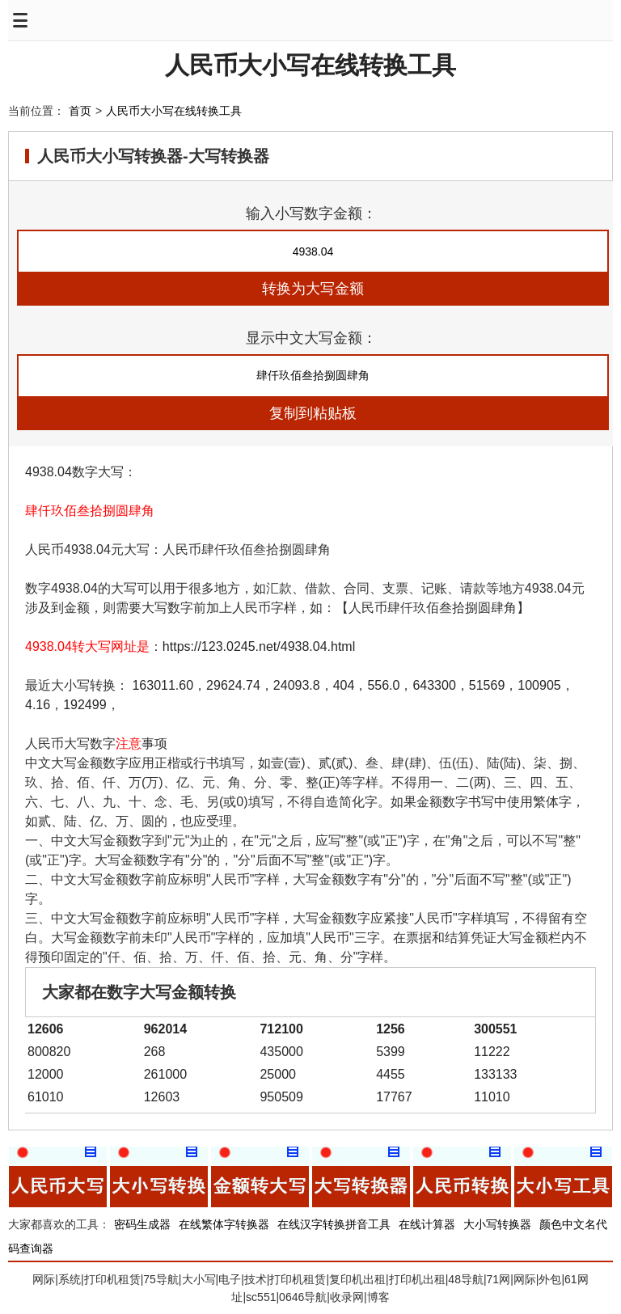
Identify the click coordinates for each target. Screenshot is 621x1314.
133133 (495, 1074)
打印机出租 (417, 1279)
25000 (278, 1074)
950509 (281, 1097)
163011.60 (162, 685)
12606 (45, 1029)
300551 (495, 1029)
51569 (487, 685)
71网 (499, 1279)
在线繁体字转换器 (224, 1224)
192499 (84, 705)
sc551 (261, 1297)
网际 (43, 1279)
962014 (165, 1029)
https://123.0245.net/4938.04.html (259, 646)
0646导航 (303, 1297)
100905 (539, 685)
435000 (281, 1051)
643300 (433, 685)
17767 (394, 1097)
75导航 (161, 1279)
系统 (69, 1279)
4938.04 (48, 472)
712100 (281, 1029)
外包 (550, 1279)
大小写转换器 (497, 1224)
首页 (80, 110)
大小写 (199, 1279)
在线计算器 (427, 1224)
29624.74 (233, 685)
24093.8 (296, 685)
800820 (48, 1051)
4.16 (37, 705)
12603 (162, 1097)
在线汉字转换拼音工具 (334, 1224)
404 (344, 685)
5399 (390, 1051)
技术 (255, 1279)
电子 (229, 1279)
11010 (492, 1097)
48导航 (466, 1279)
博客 (378, 1297)
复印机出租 (357, 1279)
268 (155, 1051)
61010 (45, 1097)
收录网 (347, 1297)
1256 (390, 1029)
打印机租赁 (112, 1279)
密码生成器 (142, 1224)
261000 (165, 1074)
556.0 (383, 685)
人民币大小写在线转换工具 (310, 65)
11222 (492, 1051)
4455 (390, 1074)
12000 (45, 1074)
